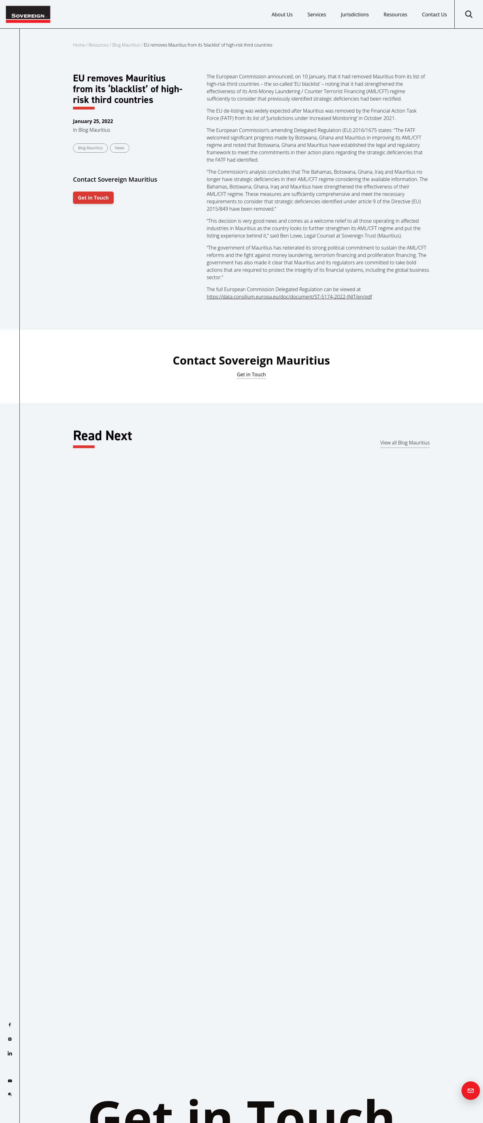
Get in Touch (93, 197)
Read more (40, 650)
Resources (395, 14)
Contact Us (434, 14)
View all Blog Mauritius (405, 442)
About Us (282, 14)
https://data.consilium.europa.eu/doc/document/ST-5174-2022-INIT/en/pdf (289, 296)
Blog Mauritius (126, 45)
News (119, 148)
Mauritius (167, 618)
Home (79, 45)
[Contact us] (470, 1090)
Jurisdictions (355, 14)
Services (316, 14)
